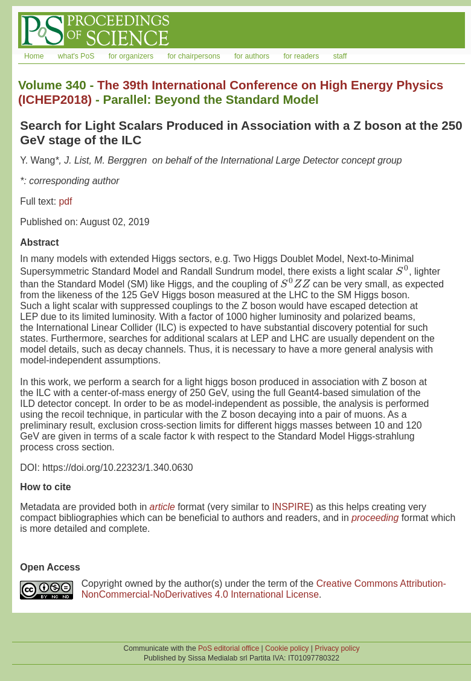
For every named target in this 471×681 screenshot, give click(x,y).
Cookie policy (287, 648)
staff (340, 56)
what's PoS (76, 56)
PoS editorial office (228, 648)
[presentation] (402, 271)
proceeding (375, 518)
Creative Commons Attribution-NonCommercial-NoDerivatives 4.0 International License (264, 588)
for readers (301, 56)
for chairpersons (193, 56)
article (162, 507)
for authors (251, 56)
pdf (65, 201)
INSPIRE (291, 507)
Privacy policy (337, 648)
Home (33, 56)
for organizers (131, 56)
